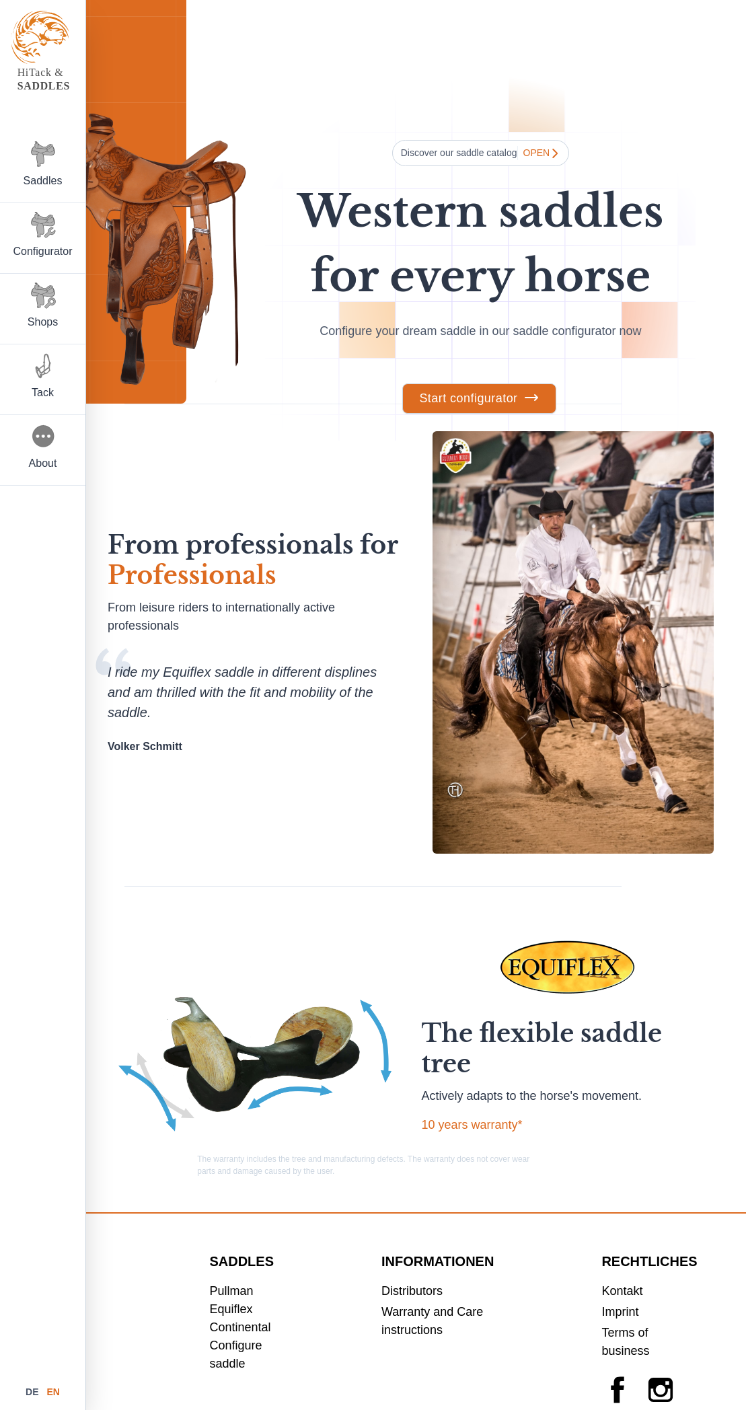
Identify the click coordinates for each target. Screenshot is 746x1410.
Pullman (231, 1291)
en (52, 1391)
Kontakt (621, 1291)
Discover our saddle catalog (480, 153)
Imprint (619, 1312)
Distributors (412, 1291)
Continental (239, 1327)
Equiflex (230, 1309)
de (33, 1391)
